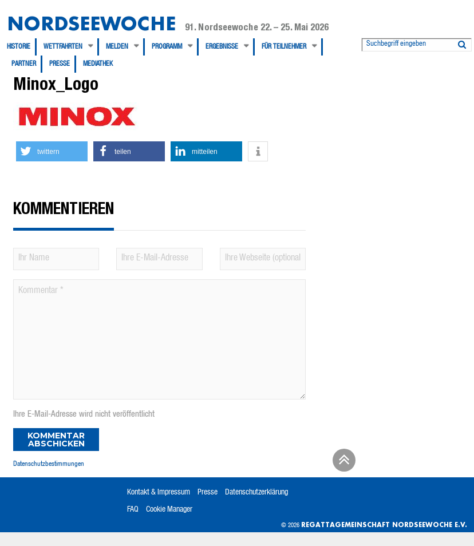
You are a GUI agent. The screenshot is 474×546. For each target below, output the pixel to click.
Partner (23, 64)
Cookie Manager (169, 510)
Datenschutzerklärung (256, 493)
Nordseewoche (91, 23)
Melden (117, 46)
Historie (18, 46)
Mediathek (98, 64)
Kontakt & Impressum (158, 493)
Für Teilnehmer (284, 46)
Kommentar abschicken (56, 439)
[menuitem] (22, 47)
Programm (167, 46)
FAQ (133, 510)
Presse (59, 64)
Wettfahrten (63, 46)
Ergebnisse (222, 46)
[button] (52, 151)
